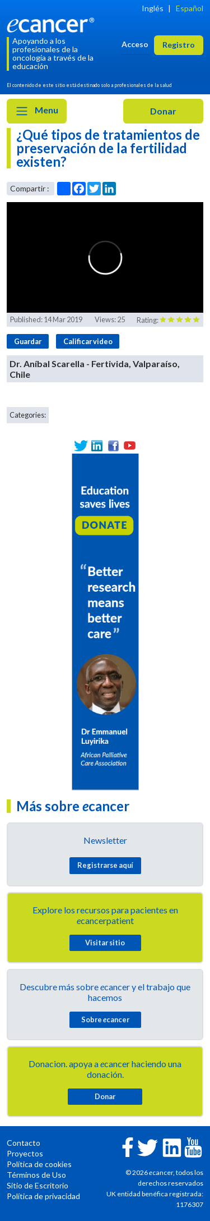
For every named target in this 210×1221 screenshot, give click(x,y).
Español (189, 8)
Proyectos (25, 1153)
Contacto (23, 1142)
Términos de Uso (36, 1174)
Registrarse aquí (105, 865)
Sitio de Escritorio (37, 1185)
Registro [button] (178, 44)
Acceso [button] (135, 44)
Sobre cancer (105, 1019)
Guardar (27, 341)
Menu (36, 111)
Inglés (153, 8)
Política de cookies (39, 1164)
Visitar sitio (105, 942)
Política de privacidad (43, 1196)
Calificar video (88, 341)
